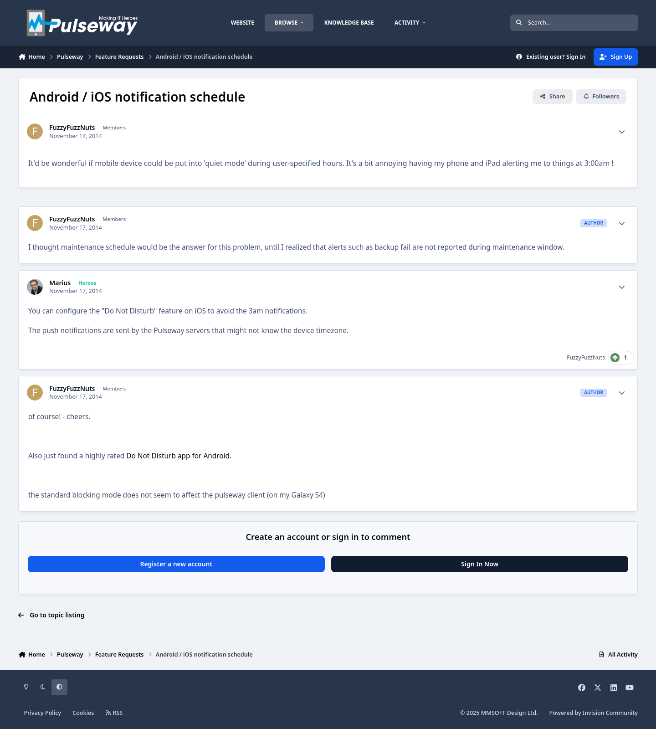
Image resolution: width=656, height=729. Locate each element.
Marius (60, 283)
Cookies (83, 713)
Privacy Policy (42, 713)
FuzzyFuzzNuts (72, 127)
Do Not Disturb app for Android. (179, 456)
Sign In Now (479, 564)
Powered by (593, 713)
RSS (114, 713)
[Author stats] (622, 131)
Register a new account (176, 564)
